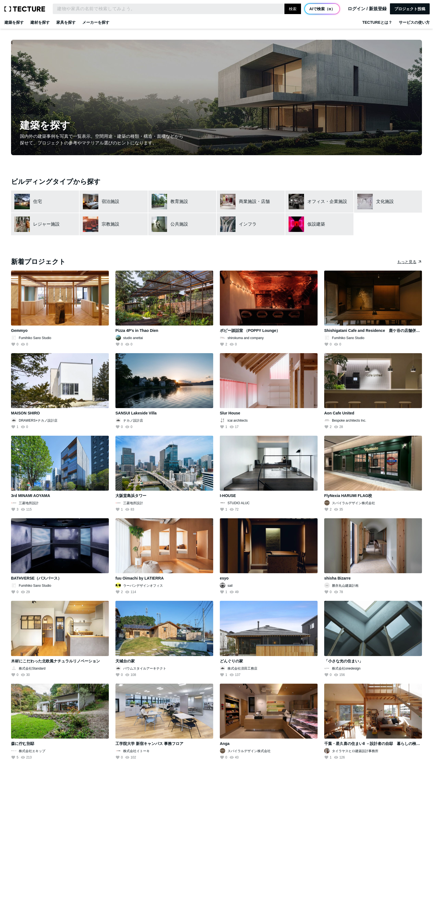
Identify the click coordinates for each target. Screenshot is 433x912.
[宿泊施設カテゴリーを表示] (113, 202)
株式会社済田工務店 (242, 668)
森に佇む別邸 (22, 743)
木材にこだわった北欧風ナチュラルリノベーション (55, 661)
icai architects (238, 420)
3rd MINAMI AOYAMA (30, 495)
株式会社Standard (32, 668)
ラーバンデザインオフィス (143, 586)
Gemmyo (19, 330)
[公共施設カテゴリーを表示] (182, 224)
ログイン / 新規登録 (367, 9)
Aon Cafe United (339, 413)
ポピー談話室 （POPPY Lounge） (250, 330)
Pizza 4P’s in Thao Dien (136, 330)
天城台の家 (125, 661)
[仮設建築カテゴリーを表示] (319, 224)
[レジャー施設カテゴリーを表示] (45, 224)
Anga (224, 743)
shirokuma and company (246, 338)
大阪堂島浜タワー (130, 495)
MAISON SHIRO (25, 413)
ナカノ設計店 (133, 420)
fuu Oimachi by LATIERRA (139, 578)
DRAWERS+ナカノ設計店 (38, 420)
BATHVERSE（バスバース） (36, 578)
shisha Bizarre (337, 578)
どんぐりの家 (231, 661)
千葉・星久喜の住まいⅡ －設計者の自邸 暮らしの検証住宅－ (378, 743)
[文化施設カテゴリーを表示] (388, 202)
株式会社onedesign (346, 668)
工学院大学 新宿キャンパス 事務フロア (149, 743)
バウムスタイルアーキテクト (144, 668)
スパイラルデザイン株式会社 (353, 503)
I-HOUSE (228, 495)
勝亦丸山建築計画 (345, 586)
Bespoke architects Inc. (349, 420)
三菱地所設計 (29, 503)
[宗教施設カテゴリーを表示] (113, 224)
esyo (224, 578)
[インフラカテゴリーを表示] (251, 224)
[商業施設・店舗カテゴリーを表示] (251, 202)
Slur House (230, 413)
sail (230, 586)
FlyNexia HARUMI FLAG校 (348, 495)
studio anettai (133, 338)
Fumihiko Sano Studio (35, 338)
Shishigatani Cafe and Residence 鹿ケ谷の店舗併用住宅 (375, 330)
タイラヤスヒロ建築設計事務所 (355, 751)
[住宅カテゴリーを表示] (45, 202)
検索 (293, 9)
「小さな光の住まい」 (343, 661)
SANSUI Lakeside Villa (136, 413)
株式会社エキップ (32, 751)
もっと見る (406, 262)
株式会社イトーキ (136, 751)
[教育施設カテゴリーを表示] (182, 202)
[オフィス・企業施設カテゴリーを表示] (319, 202)
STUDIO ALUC (239, 503)
